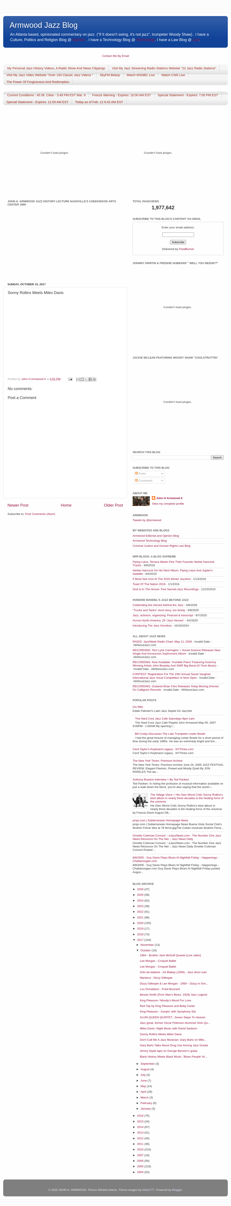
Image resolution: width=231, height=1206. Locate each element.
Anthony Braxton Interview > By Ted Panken (161, 779)
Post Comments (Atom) (40, 514)
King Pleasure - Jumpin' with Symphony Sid (168, 1011)
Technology (145, 40)
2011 (140, 1143)
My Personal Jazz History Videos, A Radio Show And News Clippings (56, 68)
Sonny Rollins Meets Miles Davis (161, 1034)
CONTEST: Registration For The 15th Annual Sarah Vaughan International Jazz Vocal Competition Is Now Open (172, 675)
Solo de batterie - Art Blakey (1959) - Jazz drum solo (173, 972)
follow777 (148, 1189)
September (148, 1063)
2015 (140, 1121)
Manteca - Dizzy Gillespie (156, 977)
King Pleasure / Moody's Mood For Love (165, 1000)
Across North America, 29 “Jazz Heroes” (158, 620)
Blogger (177, 1189)
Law (196, 40)
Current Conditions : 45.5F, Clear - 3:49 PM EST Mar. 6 (46, 95)
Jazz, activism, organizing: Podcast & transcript (163, 615)
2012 (140, 1138)
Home (66, 505)
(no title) (138, 706)
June (144, 1080)
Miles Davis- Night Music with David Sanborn (168, 1028)
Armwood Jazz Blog (44, 25)
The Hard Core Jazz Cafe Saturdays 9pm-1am (164, 718)
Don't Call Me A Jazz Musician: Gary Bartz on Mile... (173, 1039)
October (146, 950)
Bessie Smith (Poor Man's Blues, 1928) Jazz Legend (173, 994)
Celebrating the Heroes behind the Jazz (158, 605)
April (144, 1091)
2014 (140, 1127)
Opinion (79, 40)
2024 (140, 900)
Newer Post (17, 505)
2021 (140, 917)
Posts (140, 473)
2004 (140, 1172)
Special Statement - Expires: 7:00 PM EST (188, 95)
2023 (140, 906)
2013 (140, 1132)
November (148, 944)
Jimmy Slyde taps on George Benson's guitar (169, 1050)
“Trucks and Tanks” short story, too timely (159, 610)
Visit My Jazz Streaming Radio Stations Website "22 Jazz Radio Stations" (164, 68)
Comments (144, 480)
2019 (140, 928)
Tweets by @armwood (147, 520)
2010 (140, 1149)
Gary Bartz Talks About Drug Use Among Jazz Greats (174, 1045)
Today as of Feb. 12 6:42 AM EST (99, 102)
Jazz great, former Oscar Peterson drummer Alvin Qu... (175, 1022)
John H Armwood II (169, 498)
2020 (140, 923)
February (147, 1103)
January (146, 1108)
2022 (140, 911)
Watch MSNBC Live (141, 75)
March (145, 1097)
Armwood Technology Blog (150, 540)
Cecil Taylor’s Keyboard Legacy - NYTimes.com (163, 749)
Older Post (113, 505)
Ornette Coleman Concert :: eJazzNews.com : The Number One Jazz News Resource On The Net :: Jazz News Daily (177, 837)
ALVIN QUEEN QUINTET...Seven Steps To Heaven (173, 1017)
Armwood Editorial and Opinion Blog (156, 535)
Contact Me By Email (115, 56)
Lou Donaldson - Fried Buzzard (160, 989)
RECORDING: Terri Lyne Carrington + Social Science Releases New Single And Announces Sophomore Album (176, 652)
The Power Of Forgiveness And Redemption (37, 82)
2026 (140, 889)
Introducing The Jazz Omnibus (152, 625)
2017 (140, 939)
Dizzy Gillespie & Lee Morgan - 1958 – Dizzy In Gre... (174, 983)
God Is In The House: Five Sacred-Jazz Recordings (165, 589)
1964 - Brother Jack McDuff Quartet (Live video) (170, 955)
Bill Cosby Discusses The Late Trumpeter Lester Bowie (170, 733)
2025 (140, 894)
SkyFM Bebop (110, 75)
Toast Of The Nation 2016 (149, 584)
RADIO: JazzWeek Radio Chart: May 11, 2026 (162, 641)
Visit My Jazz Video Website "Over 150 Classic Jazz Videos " (49, 75)
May (144, 1086)
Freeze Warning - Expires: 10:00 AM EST (121, 95)
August (145, 1069)
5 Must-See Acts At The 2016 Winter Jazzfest (162, 579)
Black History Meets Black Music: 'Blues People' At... (173, 1056)
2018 (140, 934)
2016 (140, 1115)
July (144, 1074)
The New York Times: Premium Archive (157, 760)
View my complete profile (168, 503)
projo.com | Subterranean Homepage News (160, 820)
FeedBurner (186, 249)
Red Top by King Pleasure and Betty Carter (167, 1006)
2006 (140, 1160)
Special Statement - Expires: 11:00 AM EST (37, 102)
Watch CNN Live (173, 75)
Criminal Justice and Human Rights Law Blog (161, 545)
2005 (140, 1166)
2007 (140, 1155)
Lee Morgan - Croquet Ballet (158, 960)
